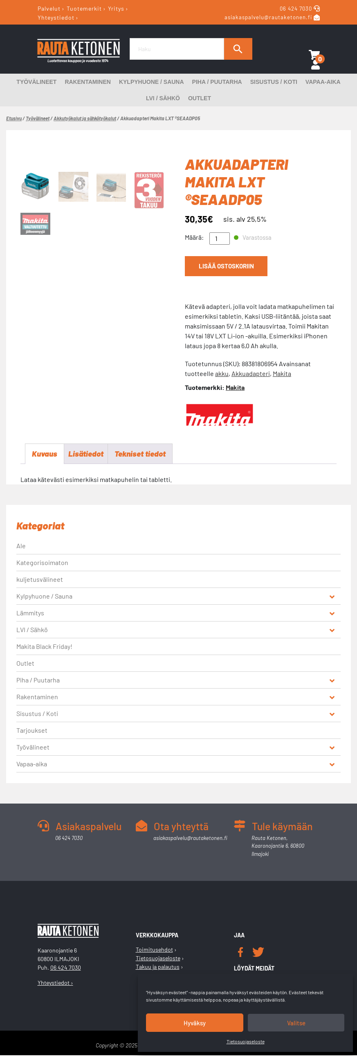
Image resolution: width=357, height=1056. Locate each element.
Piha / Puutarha (217, 82)
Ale (21, 546)
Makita (282, 373)
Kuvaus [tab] (45, 454)
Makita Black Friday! (44, 647)
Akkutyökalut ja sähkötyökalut (85, 118)
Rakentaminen (88, 82)
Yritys (116, 8)
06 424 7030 (297, 8)
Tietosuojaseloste (246, 1041)
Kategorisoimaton (42, 563)
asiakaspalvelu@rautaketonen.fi (268, 17)
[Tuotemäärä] (219, 238)
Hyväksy (195, 1023)
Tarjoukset (31, 730)
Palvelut (49, 8)
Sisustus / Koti (273, 82)
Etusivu (14, 118)
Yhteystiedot (56, 17)
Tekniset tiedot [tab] (145, 454)
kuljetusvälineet (39, 579)
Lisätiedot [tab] (88, 454)
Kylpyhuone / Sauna (151, 82)
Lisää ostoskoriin (225, 266)
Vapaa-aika (323, 82)
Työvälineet (36, 82)
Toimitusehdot (154, 950)
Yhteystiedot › (55, 982)
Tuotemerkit (84, 8)
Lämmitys (30, 613)
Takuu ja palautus (158, 967)
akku (222, 373)
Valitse (296, 1023)
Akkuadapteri (250, 373)
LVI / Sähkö (163, 98)
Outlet (199, 98)
